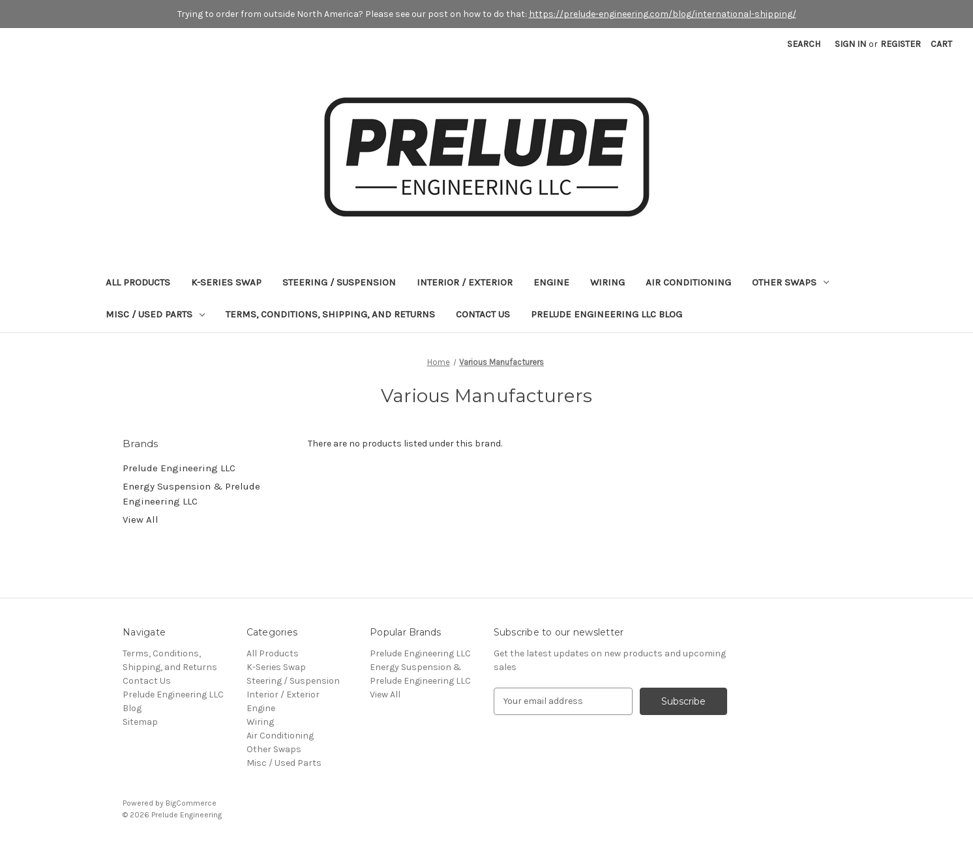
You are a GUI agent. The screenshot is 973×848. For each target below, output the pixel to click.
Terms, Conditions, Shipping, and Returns (330, 314)
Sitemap (140, 721)
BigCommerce (191, 803)
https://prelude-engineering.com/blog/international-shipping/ (662, 14)
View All (140, 519)
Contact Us (483, 314)
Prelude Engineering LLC (179, 468)
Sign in (850, 44)
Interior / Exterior (465, 282)
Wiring (607, 282)
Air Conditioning (688, 282)
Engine (551, 282)
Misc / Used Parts (155, 314)
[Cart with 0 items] (941, 44)
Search (803, 44)
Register (900, 44)
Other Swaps (790, 282)
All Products (138, 282)
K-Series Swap (226, 282)
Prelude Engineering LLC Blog (606, 314)
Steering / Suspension (339, 282)
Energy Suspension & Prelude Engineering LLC (191, 493)
